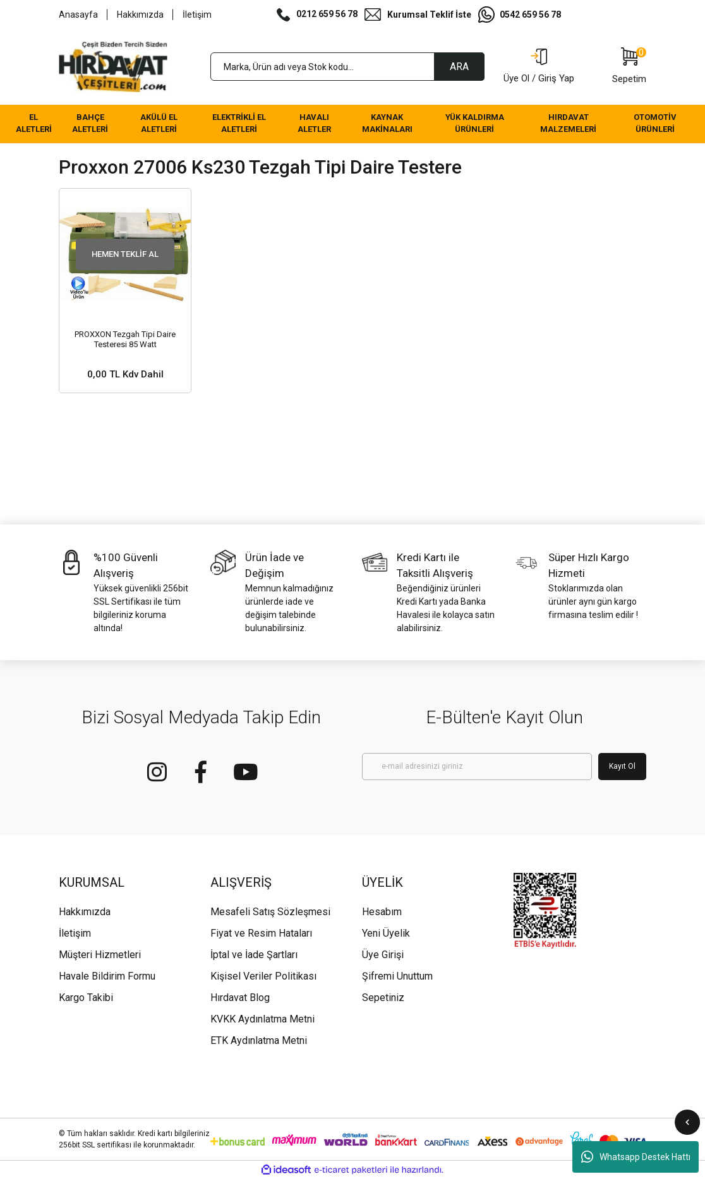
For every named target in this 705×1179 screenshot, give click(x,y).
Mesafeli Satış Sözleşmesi (270, 912)
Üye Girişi (383, 955)
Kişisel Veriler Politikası (263, 976)
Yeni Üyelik (386, 933)
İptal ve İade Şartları (254, 955)
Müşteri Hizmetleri (100, 955)
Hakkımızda (140, 14)
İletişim (197, 14)
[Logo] (113, 67)
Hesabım (382, 912)
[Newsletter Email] (477, 766)
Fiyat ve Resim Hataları (261, 933)
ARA (459, 67)
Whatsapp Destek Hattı (635, 1157)
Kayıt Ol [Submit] (622, 766)
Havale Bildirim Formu (107, 976)
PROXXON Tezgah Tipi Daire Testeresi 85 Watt (125, 339)
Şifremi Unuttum (397, 976)
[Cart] (629, 66)
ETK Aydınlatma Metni (258, 1040)
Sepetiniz (383, 998)
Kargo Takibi (86, 998)
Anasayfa (78, 14)
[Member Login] (538, 67)
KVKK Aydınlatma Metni (262, 1019)
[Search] (347, 66)
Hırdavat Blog (240, 998)
